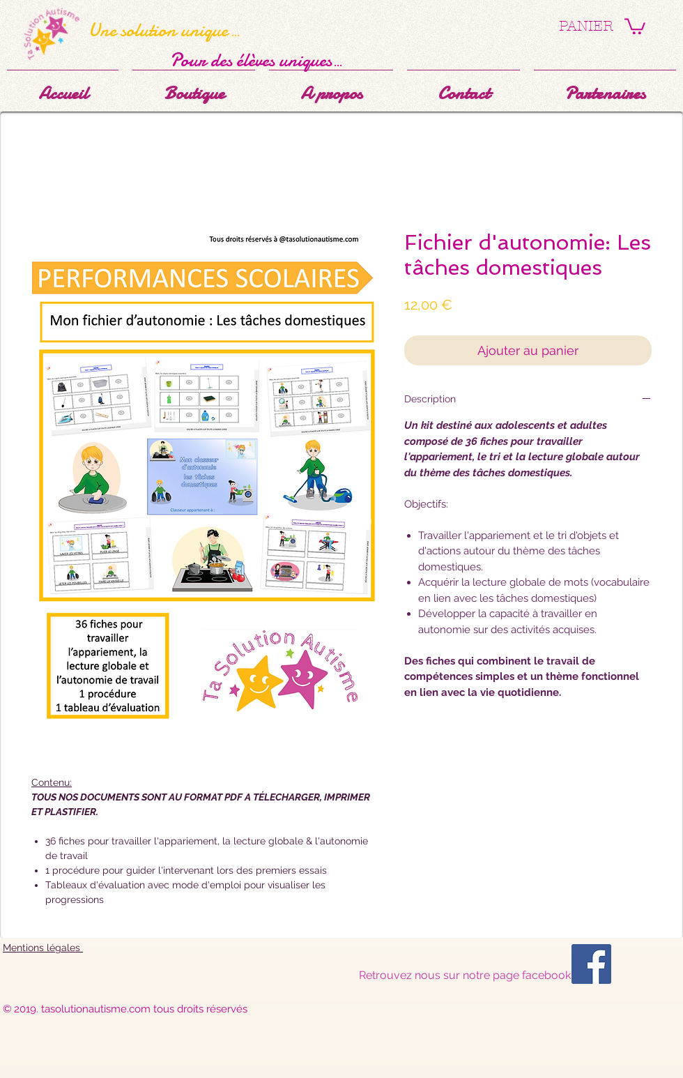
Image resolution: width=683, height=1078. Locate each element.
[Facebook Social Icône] (591, 964)
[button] (634, 25)
